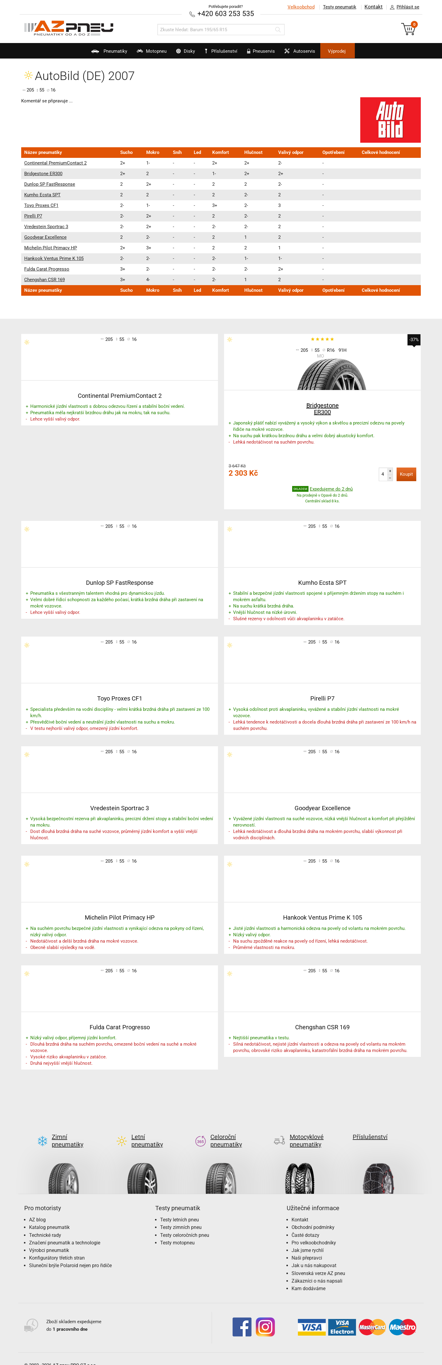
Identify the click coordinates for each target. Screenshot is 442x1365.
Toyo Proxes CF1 (41, 205)
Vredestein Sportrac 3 (46, 226)
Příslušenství (224, 51)
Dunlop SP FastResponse (49, 184)
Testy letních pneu (179, 1210)
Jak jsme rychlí (308, 1240)
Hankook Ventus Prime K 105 (54, 258)
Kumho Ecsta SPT (42, 194)
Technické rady (45, 1225)
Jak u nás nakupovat (314, 1256)
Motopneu (137, 53)
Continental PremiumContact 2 (55, 162)
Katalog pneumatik (49, 1217)
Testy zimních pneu (181, 1217)
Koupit (406, 474)
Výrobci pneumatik (49, 1240)
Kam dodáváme (308, 1278)
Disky (178, 53)
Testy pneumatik (339, 7)
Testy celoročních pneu (184, 1225)
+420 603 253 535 (225, 13)
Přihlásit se (403, 7)
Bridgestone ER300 (43, 173)
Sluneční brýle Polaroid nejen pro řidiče (70, 1256)
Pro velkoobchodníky (314, 1233)
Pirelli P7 (33, 215)
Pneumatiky (88, 53)
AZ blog (37, 1210)
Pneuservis (267, 53)
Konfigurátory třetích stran (57, 1248)
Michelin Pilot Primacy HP (50, 247)
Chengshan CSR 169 (44, 279)
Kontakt (373, 7)
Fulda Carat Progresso (46, 268)
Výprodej (358, 51)
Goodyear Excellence (45, 237)
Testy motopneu (177, 1233)
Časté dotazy (305, 1225)
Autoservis (313, 53)
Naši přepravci (307, 1248)
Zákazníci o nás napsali (317, 1271)
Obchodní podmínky (313, 1217)
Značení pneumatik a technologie (64, 1233)
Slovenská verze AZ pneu (318, 1263)
